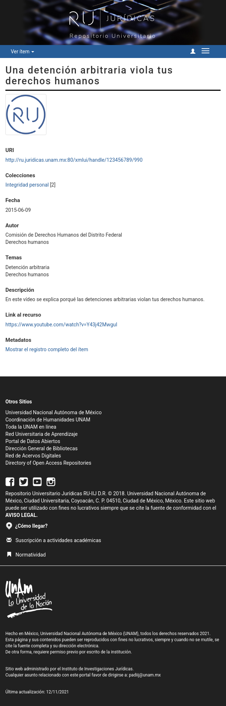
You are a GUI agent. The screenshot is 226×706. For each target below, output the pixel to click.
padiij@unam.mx (145, 675)
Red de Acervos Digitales (33, 456)
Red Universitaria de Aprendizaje (41, 434)
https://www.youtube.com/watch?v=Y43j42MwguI (61, 324)
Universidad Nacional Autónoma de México (53, 412)
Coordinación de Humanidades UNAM (47, 420)
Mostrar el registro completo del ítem (46, 349)
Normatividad (26, 555)
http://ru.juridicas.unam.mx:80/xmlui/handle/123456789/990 (74, 160)
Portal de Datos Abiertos (32, 441)
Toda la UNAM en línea (30, 427)
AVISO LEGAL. (21, 515)
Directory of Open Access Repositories (48, 463)
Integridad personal (27, 185)
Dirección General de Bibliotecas (41, 448)
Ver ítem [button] (22, 51)
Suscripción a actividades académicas (53, 540)
